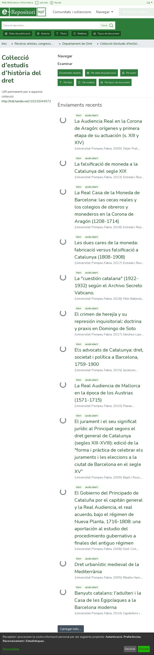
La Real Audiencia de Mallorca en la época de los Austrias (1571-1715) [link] (107, 393)
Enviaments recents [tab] (70, 72)
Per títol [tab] (68, 82)
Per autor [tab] (131, 72)
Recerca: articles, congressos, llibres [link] (34, 44)
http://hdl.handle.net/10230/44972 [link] (26, 101)
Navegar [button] (103, 12)
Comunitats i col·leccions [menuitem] (72, 12)
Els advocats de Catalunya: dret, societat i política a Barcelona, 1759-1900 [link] (109, 357)
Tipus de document (106, 33)
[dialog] (77, 644)
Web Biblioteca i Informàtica (17, 2)
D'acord (144, 649)
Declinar (130, 649)
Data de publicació (17, 33)
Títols (61, 33)
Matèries (80, 33)
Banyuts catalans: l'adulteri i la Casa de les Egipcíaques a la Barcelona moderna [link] (108, 600)
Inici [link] (4, 44)
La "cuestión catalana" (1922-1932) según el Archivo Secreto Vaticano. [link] (108, 285)
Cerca (107, 25)
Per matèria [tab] (88, 82)
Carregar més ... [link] (70, 629)
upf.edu (41, 3)
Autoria (43, 33)
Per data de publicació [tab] (103, 72)
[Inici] (23, 12)
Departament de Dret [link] (77, 44)
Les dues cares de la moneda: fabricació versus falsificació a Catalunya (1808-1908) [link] (106, 250)
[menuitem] (104, 12)
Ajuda (55, 3)
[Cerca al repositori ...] (51, 25)
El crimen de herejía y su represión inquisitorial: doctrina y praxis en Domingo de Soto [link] (108, 321)
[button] (149, 2)
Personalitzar (11, 649)
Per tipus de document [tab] (117, 82)
